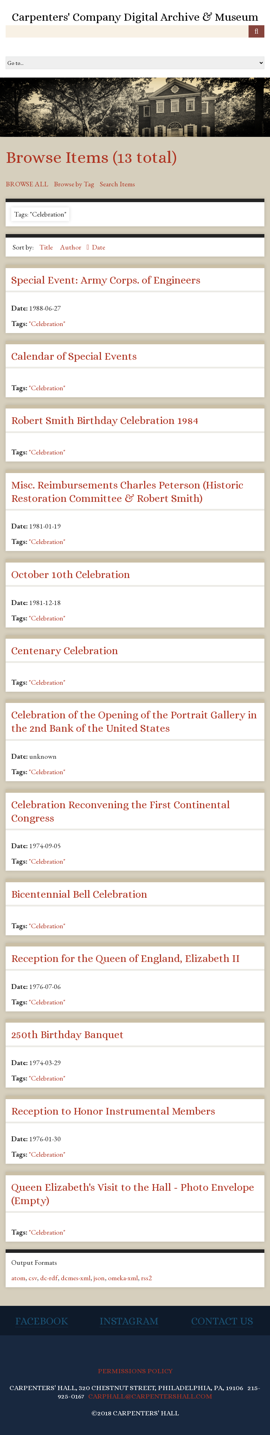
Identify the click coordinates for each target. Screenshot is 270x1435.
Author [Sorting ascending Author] (71, 247)
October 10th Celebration (70, 574)
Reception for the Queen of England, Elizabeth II (125, 958)
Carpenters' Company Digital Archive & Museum (135, 17)
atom (18, 1277)
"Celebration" (47, 323)
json (99, 1277)
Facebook (41, 1321)
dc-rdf (49, 1277)
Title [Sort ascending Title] (46, 247)
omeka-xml (123, 1277)
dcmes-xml (75, 1277)
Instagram (129, 1321)
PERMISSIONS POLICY (135, 1371)
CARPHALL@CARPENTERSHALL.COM (150, 1396)
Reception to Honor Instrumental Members (113, 1111)
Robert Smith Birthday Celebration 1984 (104, 420)
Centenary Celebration (64, 651)
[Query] (135, 31)
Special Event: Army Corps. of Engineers (105, 280)
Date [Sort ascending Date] (98, 247)
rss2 (146, 1277)
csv (32, 1277)
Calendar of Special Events (74, 356)
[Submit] (256, 31)
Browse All (27, 184)
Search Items (117, 184)
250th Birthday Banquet (67, 1035)
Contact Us (222, 1321)
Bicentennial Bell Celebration (79, 894)
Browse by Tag (74, 184)
